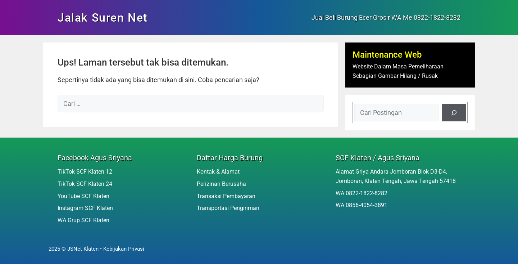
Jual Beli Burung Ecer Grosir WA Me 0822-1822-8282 (386, 17)
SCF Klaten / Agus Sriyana (377, 157)
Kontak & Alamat (218, 171)
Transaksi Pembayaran (226, 196)
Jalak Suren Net (103, 17)
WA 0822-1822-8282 (361, 193)
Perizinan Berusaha (221, 183)
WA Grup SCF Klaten (83, 220)
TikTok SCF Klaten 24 (85, 183)
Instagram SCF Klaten (85, 208)
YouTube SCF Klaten (83, 196)
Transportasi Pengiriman (228, 208)
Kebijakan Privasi (123, 249)
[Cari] (454, 112)
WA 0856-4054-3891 (361, 205)
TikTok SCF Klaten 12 (85, 171)
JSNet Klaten (83, 249)
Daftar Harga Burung (230, 157)
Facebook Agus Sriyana (95, 157)
